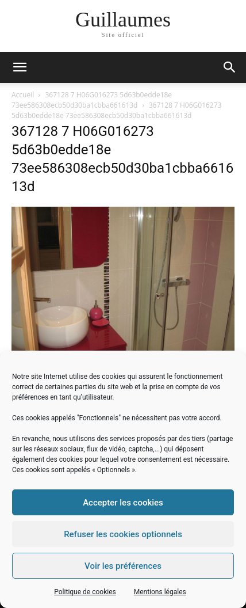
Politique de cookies (85, 592)
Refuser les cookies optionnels (123, 534)
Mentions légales (160, 592)
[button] (230, 67)
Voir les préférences (123, 566)
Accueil (22, 95)
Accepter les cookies (123, 502)
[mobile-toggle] (19, 67)
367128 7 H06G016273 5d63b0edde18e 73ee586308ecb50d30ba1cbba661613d (91, 100)
